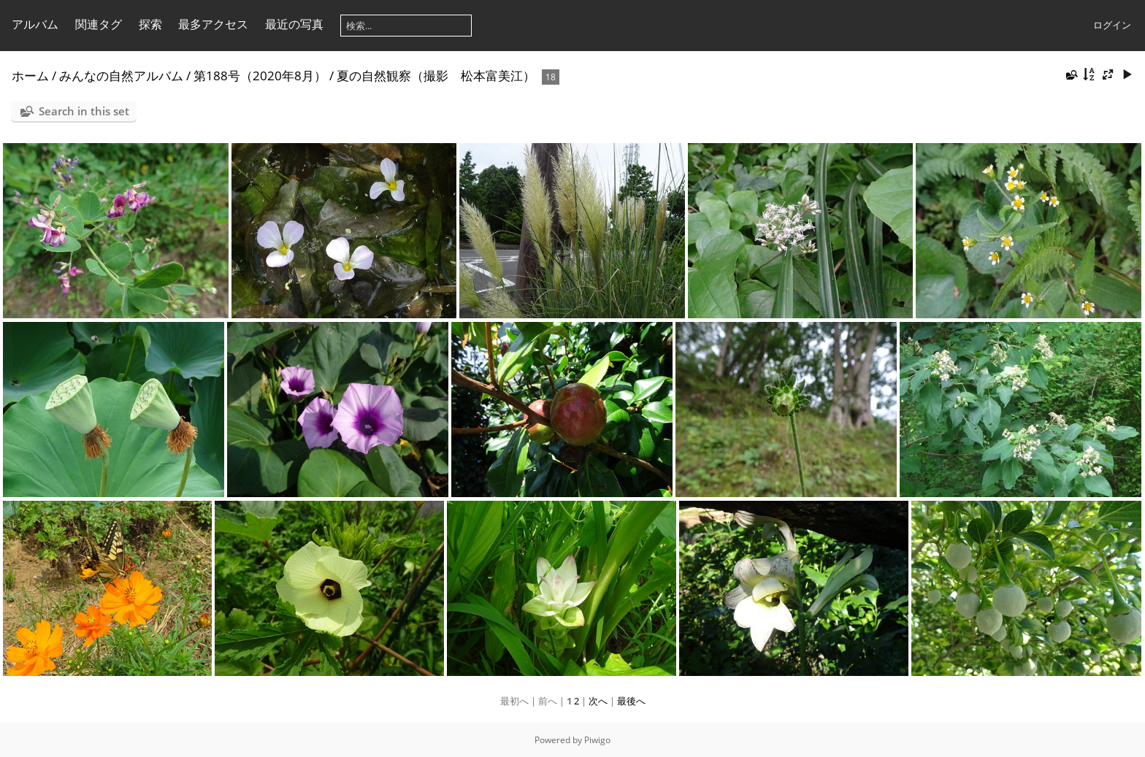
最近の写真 (294, 24)
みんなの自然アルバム (121, 75)
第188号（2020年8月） (260, 75)
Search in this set (84, 111)
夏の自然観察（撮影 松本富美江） (436, 75)
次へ (598, 700)
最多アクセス (213, 24)
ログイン (1112, 24)
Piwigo (597, 740)
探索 (150, 24)
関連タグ (98, 24)
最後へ (631, 700)
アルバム (35, 24)
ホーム (30, 75)
